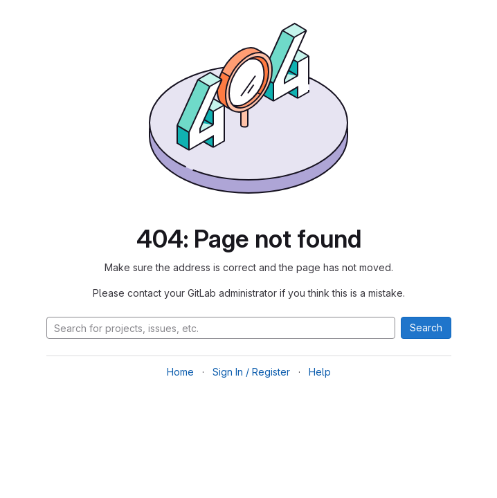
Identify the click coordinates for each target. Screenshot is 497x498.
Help (320, 372)
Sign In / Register (251, 372)
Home (180, 372)
